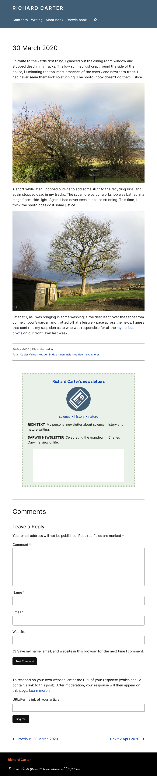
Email (18, 612)
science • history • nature (78, 416)
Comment (21, 544)
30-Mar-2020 (20, 349)
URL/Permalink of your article (35, 699)
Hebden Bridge (47, 354)
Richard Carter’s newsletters (78, 381)
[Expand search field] (95, 20)
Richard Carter (38, 8)
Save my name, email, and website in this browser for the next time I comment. (80, 651)
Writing (50, 349)
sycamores (92, 354)
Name (18, 592)
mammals (65, 354)
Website (18, 631)
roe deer (78, 354)
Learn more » (39, 690)
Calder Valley (28, 354)
